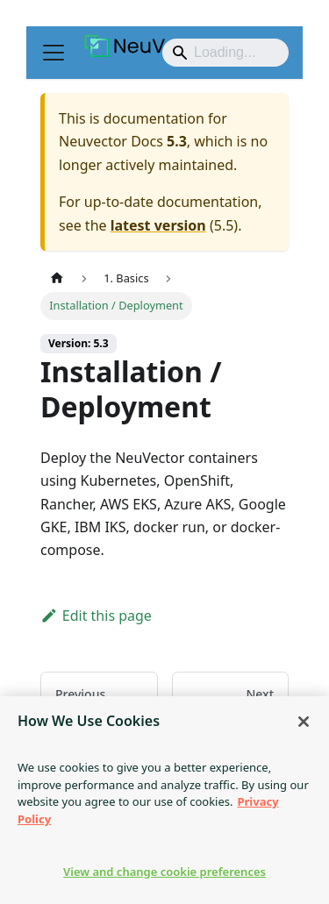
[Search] (225, 53)
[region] (164, 800)
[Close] (303, 721)
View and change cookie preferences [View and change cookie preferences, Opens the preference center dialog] (164, 871)
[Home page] (57, 278)
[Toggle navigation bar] (53, 52)
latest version (158, 225)
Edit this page (96, 615)
